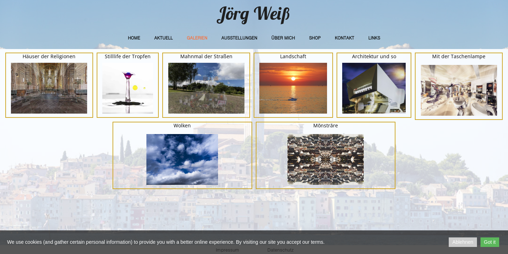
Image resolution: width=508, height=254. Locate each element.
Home (134, 38)
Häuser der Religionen (49, 56)
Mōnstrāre (325, 125)
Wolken (182, 125)
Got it (490, 242)
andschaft (294, 56)
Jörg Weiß (254, 13)
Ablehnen (462, 242)
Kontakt (344, 38)
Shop (315, 38)
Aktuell (163, 38)
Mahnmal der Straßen (206, 56)
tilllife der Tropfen (129, 56)
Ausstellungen (240, 38)
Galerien (197, 38)
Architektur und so (374, 56)
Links (374, 38)
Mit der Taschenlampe (458, 56)
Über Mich (283, 38)
